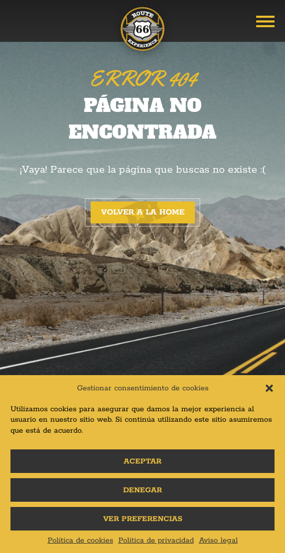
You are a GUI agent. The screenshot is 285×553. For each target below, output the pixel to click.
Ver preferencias (142, 519)
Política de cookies (80, 540)
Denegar (142, 490)
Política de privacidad (156, 540)
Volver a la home (142, 212)
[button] (269, 388)
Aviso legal (218, 540)
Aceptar (142, 461)
